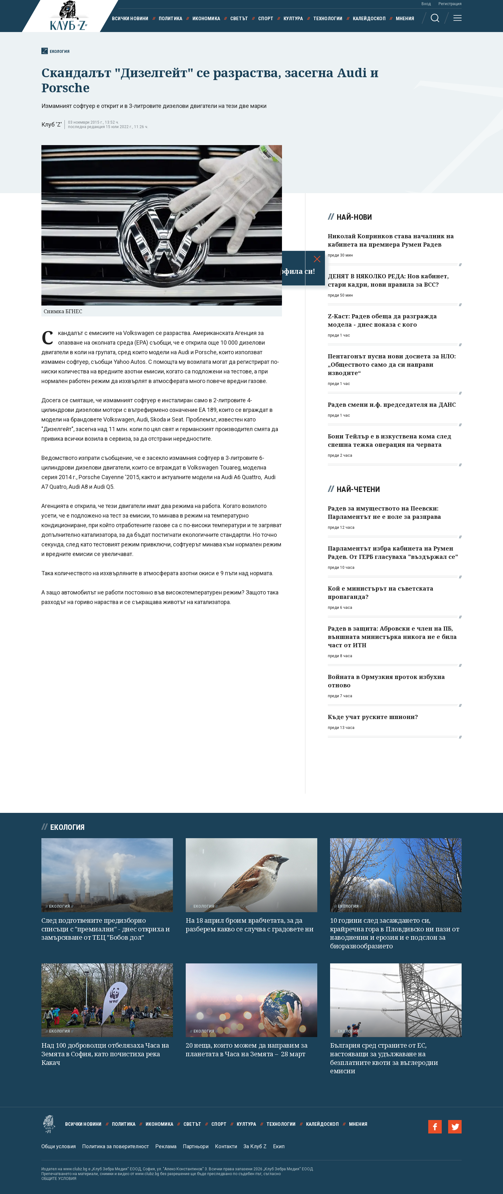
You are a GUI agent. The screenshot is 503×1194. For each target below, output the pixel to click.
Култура (293, 18)
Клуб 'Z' (51, 124)
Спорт (265, 18)
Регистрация (450, 4)
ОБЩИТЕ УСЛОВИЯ (58, 1178)
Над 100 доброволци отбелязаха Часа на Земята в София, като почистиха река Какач (105, 1054)
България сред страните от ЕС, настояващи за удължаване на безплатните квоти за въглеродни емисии (384, 1058)
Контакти (226, 1146)
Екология (55, 50)
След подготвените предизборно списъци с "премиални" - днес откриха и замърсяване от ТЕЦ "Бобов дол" (105, 929)
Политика (171, 18)
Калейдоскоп (369, 18)
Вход (426, 4)
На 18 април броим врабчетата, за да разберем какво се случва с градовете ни (249, 924)
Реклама (165, 1146)
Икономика (206, 18)
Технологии (328, 18)
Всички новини (130, 18)
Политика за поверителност (115, 1146)
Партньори (196, 1146)
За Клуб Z (255, 1146)
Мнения (405, 18)
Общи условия (58, 1146)
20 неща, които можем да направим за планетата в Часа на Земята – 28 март (247, 1049)
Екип (279, 1146)
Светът (239, 18)
